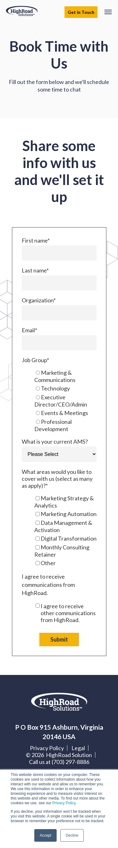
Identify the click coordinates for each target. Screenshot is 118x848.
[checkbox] (59, 400)
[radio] (65, 376)
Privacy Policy (64, 803)
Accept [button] (45, 835)
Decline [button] (72, 835)
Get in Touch (81, 12)
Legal (78, 748)
